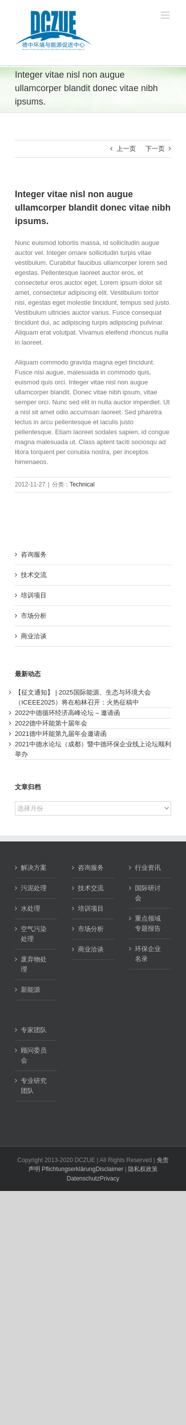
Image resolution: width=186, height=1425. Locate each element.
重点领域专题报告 (148, 923)
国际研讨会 (148, 893)
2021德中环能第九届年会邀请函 (61, 733)
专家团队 (34, 1030)
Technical (82, 484)
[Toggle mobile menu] (166, 15)
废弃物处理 (34, 964)
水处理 (30, 908)
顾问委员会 (34, 1055)
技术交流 (34, 575)
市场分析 (34, 615)
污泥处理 (34, 888)
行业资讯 (148, 867)
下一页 (155, 148)
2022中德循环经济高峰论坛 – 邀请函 (67, 712)
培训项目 (34, 595)
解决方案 (34, 867)
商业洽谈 (34, 636)
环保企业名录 (148, 953)
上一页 (126, 148)
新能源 (30, 989)
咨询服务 (34, 554)
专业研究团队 (34, 1085)
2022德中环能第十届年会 (51, 723)
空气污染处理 (34, 934)
